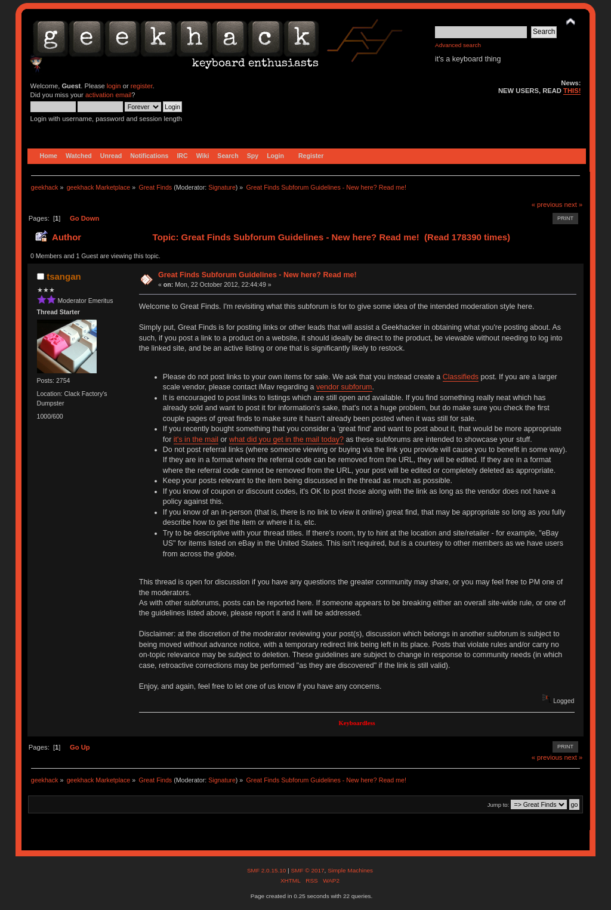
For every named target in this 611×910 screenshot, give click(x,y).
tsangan (64, 276)
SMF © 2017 (307, 870)
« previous (547, 204)
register (142, 85)
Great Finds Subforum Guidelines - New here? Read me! (257, 275)
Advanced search (458, 45)
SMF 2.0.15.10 (267, 870)
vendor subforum (344, 387)
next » (573, 204)
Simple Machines (350, 870)
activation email (108, 94)
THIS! (572, 90)
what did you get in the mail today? (286, 439)
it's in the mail (196, 439)
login (114, 85)
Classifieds (461, 377)
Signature (222, 187)
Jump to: (498, 804)
